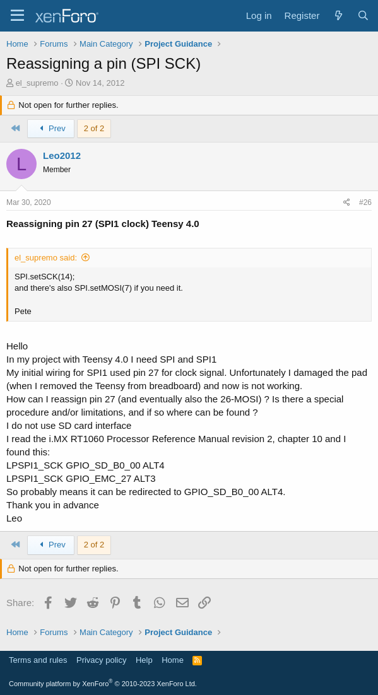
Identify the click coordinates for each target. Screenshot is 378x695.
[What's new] (338, 15)
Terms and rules (38, 660)
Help (144, 660)
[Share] (347, 203)
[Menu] (17, 16)
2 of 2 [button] (94, 128)
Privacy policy (101, 660)
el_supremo (37, 83)
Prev (51, 128)
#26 (365, 202)
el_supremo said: (46, 257)
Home (173, 660)
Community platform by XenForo (103, 683)
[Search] (363, 15)
